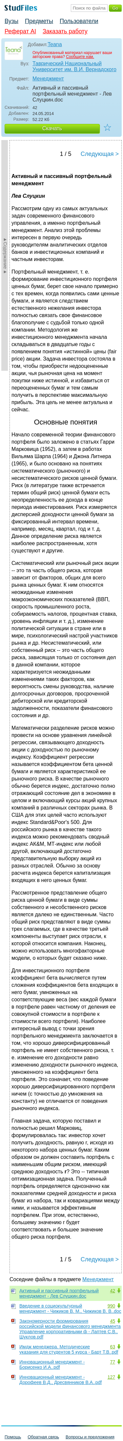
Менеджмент (48, 78)
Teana (55, 44)
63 (112, 1346)
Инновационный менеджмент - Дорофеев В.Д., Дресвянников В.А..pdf (60, 1379)
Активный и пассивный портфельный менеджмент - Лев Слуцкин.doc (59, 1293)
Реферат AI (20, 31)
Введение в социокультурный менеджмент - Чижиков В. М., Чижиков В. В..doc (70, 1308)
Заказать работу (65, 31)
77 (112, 1362)
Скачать (52, 128)
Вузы (11, 21)
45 (112, 1321)
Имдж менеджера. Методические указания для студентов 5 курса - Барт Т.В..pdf (68, 1349)
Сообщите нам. (80, 57)
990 (111, 1306)
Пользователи (79, 21)
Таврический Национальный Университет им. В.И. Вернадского (74, 66)
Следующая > (100, 154)
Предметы (39, 21)
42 (112, 1290)
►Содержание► (5, 255)
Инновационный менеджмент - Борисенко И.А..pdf (52, 1364)
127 (111, 1377)
